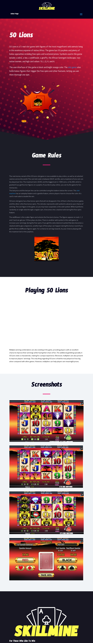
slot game (72, 67)
